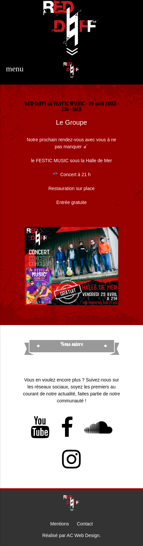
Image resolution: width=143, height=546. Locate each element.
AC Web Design (83, 535)
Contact (85, 523)
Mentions (59, 523)
